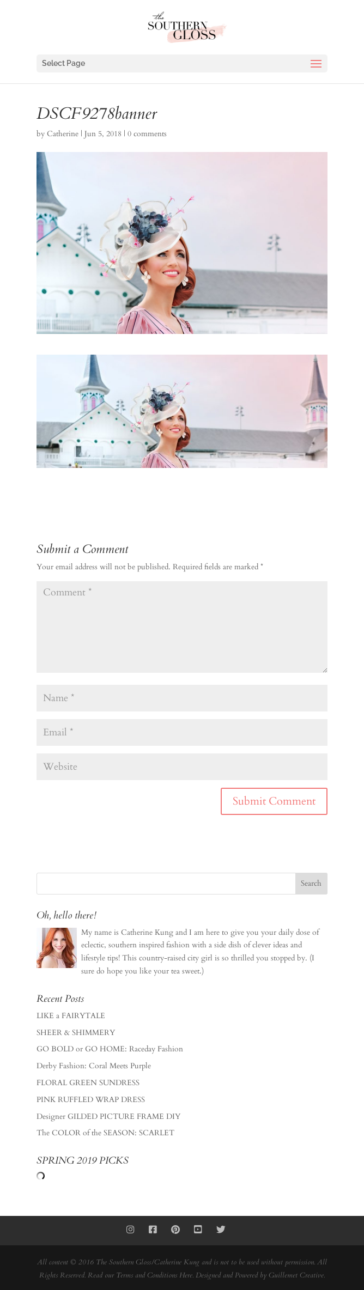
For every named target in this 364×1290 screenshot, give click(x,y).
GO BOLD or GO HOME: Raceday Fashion (110, 1049)
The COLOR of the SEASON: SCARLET (105, 1133)
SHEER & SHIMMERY (76, 1032)
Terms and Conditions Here (154, 1275)
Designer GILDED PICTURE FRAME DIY (108, 1116)
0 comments (147, 134)
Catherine (62, 134)
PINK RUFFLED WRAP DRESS (91, 1099)
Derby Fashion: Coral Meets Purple (94, 1066)
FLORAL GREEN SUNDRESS (88, 1083)
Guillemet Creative (296, 1275)
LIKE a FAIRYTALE (71, 1016)
